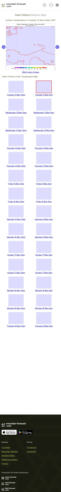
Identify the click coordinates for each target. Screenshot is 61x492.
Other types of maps (30, 72)
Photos (5, 463)
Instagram (31, 451)
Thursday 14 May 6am (44, 148)
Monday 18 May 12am (16, 290)
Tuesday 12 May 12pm (16, 95)
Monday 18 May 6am (43, 290)
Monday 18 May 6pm (43, 308)
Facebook (31, 447)
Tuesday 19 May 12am (16, 326)
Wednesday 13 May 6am (44, 113)
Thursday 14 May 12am (16, 148)
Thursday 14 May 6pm (44, 166)
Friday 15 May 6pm (44, 201)
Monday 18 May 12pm (16, 308)
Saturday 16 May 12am (16, 219)
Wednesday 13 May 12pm (16, 130)
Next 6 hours (57, 47)
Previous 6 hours (3, 47)
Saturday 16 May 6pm (44, 237)
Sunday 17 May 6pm (43, 273)
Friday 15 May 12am (16, 184)
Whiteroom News (10, 459)
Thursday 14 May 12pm (16, 166)
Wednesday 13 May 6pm (44, 130)
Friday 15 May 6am (44, 184)
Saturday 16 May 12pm (16, 237)
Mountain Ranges (10, 451)
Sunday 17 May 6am (43, 255)
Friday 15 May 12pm (16, 201)
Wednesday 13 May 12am (16, 113)
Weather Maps (8, 455)
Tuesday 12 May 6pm (44, 95)
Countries (6, 447)
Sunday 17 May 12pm (16, 273)
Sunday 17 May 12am (16, 255)
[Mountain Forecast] (14, 5)
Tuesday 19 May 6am (44, 326)
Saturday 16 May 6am (44, 219)
